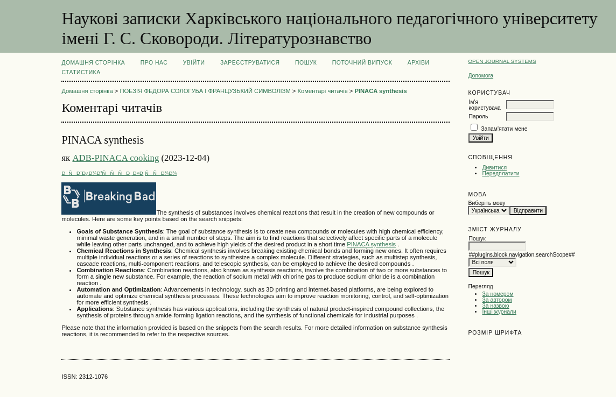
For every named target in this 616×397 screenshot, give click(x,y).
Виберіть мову (486, 203)
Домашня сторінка (93, 63)
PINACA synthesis (380, 91)
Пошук (306, 63)
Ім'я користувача (484, 105)
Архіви (419, 63)
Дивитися (494, 168)
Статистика (80, 72)
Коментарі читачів (323, 91)
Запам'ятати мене (504, 129)
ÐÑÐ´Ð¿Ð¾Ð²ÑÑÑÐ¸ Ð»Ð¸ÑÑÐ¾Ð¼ (119, 173)
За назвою (495, 306)
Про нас (154, 63)
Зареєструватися (250, 63)
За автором (497, 300)
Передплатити (500, 173)
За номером (497, 294)
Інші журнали (499, 312)
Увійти (194, 63)
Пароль (478, 116)
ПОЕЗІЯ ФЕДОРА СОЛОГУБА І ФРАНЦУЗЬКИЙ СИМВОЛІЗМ (205, 91)
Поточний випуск (362, 63)
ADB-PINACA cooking (115, 158)
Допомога (480, 76)
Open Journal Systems (502, 61)
